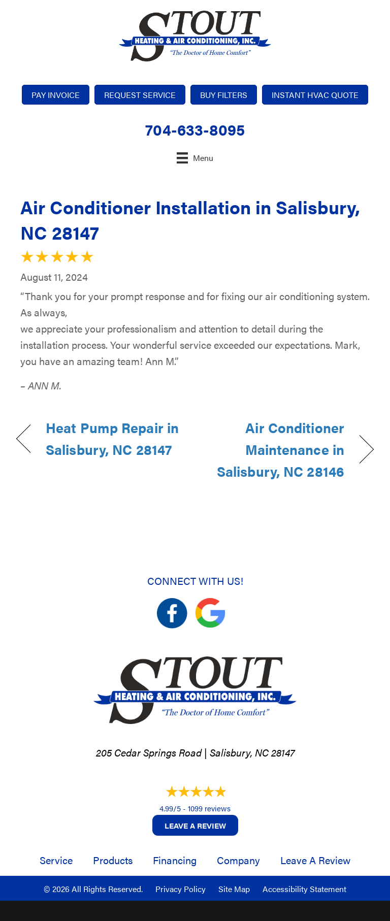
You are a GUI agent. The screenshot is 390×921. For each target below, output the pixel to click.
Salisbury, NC (239, 752)
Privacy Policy (180, 889)
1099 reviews (209, 808)
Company (238, 859)
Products (113, 859)
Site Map (234, 889)
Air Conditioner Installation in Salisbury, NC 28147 (190, 219)
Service (56, 859)
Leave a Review (195, 825)
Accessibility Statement (304, 889)
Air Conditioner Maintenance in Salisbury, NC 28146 (275, 449)
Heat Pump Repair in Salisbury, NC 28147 (112, 438)
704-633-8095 (195, 129)
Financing (175, 859)
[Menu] (195, 158)
